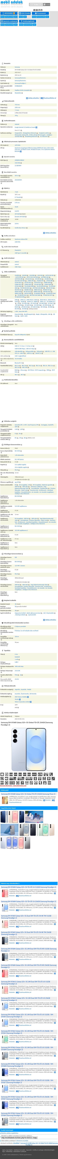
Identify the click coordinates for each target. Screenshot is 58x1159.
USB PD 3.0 (38, 353)
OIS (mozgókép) (37, 485)
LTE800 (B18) (47, 282)
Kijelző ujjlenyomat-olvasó (34, 613)
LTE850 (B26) (47, 284)
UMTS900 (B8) (19, 279)
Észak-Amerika (25, 694)
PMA (16, 675)
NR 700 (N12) (27, 291)
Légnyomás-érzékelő (20, 613)
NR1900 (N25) (47, 291)
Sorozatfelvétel (35, 488)
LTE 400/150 (28, 305)
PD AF (16, 470)
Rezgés (38, 314)
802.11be (25, 367)
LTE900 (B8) (49, 281)
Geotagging (44, 425)
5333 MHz (17, 163)
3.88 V (16, 662)
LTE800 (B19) (18, 284)
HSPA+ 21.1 (43, 301)
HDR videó (25, 486)
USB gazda (39, 351)
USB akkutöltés (19, 351)
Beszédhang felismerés (31, 136)
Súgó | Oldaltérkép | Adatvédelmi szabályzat (14, 1151)
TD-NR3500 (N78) (19, 297)
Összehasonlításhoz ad (48, 98)
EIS (15, 485)
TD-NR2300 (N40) (51, 293)
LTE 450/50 (37, 305)
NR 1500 (43, 307)
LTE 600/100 (24, 307)
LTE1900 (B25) (38, 284)
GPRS (16, 300)
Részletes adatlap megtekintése (9, 1133)
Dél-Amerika (33, 694)
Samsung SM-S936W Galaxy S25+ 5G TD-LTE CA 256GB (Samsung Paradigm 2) (28, 901)
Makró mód (24, 490)
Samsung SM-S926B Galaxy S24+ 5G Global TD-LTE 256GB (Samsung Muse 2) (28, 794)
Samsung (17, 67)
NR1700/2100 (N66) (35, 295)
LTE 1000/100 (34, 307)
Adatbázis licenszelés (19, 1150)
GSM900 (24, 275)
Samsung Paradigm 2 (20, 83)
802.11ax (17, 367)
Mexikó (29, 689)
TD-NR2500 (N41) (22, 295)
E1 (15, 433)
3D (15, 604)
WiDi (48, 370)
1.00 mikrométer (19, 455)
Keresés (47, 4)
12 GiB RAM (18, 165)
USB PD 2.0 (30, 353)
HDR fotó (17, 486)
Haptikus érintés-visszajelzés (22, 90)
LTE (18, 303)
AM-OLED (17, 214)
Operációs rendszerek (9, 21)
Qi (20, 675)
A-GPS (25, 425)
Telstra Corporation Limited (22, 701)
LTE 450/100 (46, 305)
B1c (16, 438)
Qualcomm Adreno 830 (21, 239)
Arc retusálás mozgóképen (47, 492)
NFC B (22, 374)
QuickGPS (50, 425)
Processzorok (40, 13)
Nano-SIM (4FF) (23, 311)
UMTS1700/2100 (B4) (32, 277)
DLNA (16, 370)
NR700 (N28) (27, 293)
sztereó (17, 262)
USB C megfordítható (20, 356)
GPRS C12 (23, 300)
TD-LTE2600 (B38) (29, 286)
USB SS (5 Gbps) (30, 349)
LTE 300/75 (51, 303)
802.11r (45, 365)
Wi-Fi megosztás (39, 370)
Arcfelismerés (42, 490)
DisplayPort (18, 250)
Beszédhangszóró (28, 314)
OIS (29, 485)
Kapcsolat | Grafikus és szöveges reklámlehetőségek (40, 1150)
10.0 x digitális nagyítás (21, 467)
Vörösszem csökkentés (37, 486)
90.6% (16, 207)
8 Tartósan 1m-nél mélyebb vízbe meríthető (26, 630)
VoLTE (22, 316)
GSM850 (17, 275)
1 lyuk (16, 192)
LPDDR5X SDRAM (19, 160)
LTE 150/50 (34, 303)
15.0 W (17, 679)
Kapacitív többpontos (20, 334)
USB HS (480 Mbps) (20, 349)
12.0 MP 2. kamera (20, 565)
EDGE (35, 300)
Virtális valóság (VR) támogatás (37, 135)
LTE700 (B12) (18, 282)
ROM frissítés (24, 13)
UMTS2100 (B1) (49, 275)
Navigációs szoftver (44, 133)
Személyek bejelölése (32, 522)
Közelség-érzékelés (20, 615)
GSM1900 (40, 275)
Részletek (46, 800)
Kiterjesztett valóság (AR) (21, 135)
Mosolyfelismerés (26, 492)
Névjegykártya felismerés (29, 133)
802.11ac (50, 365)
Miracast (22, 370)
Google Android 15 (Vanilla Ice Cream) (25, 127)
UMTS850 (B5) (45, 277)
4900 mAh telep (19, 666)
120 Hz (16, 223)
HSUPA (22, 301)
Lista (15, 17)
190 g (16, 115)
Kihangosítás (44, 314)
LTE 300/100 (18, 305)
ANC (49, 314)
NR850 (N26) (18, 293)
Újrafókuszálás (44, 488)
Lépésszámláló (32, 615)
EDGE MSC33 (51, 300)
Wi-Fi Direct (31, 370)
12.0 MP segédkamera (21, 506)
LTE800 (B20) (27, 284)
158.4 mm (17, 107)
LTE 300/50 (42, 303)
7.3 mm (17, 110)
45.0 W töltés (18, 358)
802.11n (38, 365)
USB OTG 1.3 (48, 351)
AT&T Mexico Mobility (21, 697)
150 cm (17, 636)
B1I (20, 438)
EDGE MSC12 (43, 300)
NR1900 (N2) (18, 290)
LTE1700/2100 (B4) (20, 281)
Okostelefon (18, 93)
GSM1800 (32, 275)
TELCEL (17, 699)
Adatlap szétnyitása (32, 98)
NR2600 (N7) (46, 290)
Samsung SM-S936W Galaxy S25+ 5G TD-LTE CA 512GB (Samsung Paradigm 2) (28, 887)
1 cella (16, 659)
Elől (16, 557)
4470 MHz (17, 145)
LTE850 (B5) (31, 281)
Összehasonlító (9, 17)
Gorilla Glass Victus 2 (20, 228)
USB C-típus (18, 267)
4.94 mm (17, 202)
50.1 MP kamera (19, 459)
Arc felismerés (44, 136)
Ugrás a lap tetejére (7, 1150)
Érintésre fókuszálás (34, 520)
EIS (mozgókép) (23, 485)
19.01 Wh (17, 670)
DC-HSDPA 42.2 (51, 301)
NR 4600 (24, 309)
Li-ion (16, 654)
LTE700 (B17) (37, 282)
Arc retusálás (35, 492)
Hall (44, 613)
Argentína (17, 689)
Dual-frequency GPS (33, 425)
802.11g (31, 365)
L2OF (21, 429)
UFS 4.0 (17, 175)
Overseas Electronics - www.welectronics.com (13, 785)
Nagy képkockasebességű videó (39, 584)
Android (17, 124)
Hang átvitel (18, 314)
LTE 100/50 (25, 303)
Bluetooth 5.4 (18, 363)
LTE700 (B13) (27, 282)
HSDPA (35, 301)
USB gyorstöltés (30, 351)
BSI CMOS (17, 451)
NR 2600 (50, 307)
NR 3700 (17, 309)
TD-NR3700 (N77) (48, 295)
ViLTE (26, 316)
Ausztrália (23, 689)
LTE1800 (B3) (48, 279)
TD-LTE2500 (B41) (25, 288)
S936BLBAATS (18, 86)
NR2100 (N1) (49, 288)
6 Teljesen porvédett (20, 626)
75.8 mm (17, 104)
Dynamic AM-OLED (20, 216)
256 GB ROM (18, 180)
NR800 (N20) (37, 291)
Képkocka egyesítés (47, 485)
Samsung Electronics (20, 78)
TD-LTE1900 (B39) (41, 286)
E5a (20, 433)
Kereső (3, 17)
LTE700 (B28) (18, 286)
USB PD (22, 353)
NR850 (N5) (37, 290)
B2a (25, 438)
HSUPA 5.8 (30, 301)
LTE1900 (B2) (38, 279)
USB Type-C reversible (21, 253)
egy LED (17, 482)
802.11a (17, 365)
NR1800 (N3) (27, 290)
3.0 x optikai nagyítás (20, 464)
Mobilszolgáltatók (28, 21)
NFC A (16, 374)
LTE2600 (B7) (40, 281)
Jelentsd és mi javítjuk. (22, 1140)
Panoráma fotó (34, 490)
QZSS (16, 426)
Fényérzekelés (50, 613)
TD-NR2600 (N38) (39, 293)
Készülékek (9, 13)
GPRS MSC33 (29, 300)
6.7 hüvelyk (18, 197)
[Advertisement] (29, 43)
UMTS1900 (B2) (19, 277)
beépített (17, 657)
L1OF (16, 429)
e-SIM (16, 311)
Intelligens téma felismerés (22, 493)
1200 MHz (17, 242)
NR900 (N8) (18, 291)
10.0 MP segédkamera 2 (21, 530)
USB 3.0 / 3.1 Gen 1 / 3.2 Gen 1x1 (24, 346)
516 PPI (17, 211)
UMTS (16, 301)
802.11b (24, 365)
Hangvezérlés (18, 133)
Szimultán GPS (19, 425)
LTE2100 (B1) (28, 279)
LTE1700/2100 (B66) (38, 288)
